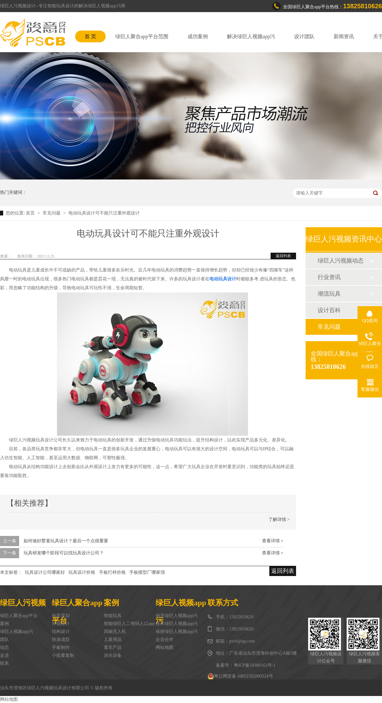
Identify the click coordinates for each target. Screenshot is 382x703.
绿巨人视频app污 (16, 631)
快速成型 (61, 639)
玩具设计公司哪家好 (45, 572)
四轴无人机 (115, 631)
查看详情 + (272, 540)
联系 (4, 663)
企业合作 (164, 639)
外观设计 (61, 623)
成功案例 (197, 36)
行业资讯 (329, 277)
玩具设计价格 (81, 572)
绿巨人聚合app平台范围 (141, 36)
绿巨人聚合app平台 (19, 615)
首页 (31, 213)
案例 (4, 623)
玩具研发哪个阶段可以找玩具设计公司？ (64, 553)
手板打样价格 (112, 572)
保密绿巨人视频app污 (177, 631)
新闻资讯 (344, 36)
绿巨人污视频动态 (341, 260)
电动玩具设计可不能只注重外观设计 (104, 213)
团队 (4, 639)
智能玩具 (113, 615)
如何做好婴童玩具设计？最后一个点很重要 (66, 540)
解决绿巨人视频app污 (251, 36)
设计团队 (304, 36)
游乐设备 (113, 655)
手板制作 (61, 647)
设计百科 (329, 310)
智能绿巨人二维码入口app (129, 623)
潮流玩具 (329, 294)
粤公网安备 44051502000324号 (240, 676)
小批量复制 (63, 655)
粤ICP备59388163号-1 (254, 665)
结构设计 (61, 631)
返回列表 (283, 256)
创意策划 (61, 615)
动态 (4, 647)
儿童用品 (113, 639)
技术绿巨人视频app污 (177, 623)
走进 (4, 655)
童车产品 (113, 647)
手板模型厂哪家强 (147, 572)
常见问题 (52, 213)
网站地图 (164, 647)
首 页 (90, 36)
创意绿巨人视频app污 (177, 615)
